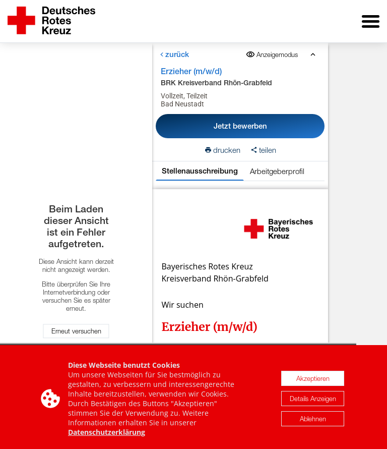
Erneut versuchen (76, 331)
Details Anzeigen (313, 401)
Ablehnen (313, 421)
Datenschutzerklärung (106, 434)
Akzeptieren (313, 381)
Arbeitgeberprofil (277, 171)
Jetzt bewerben (240, 126)
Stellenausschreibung (200, 170)
